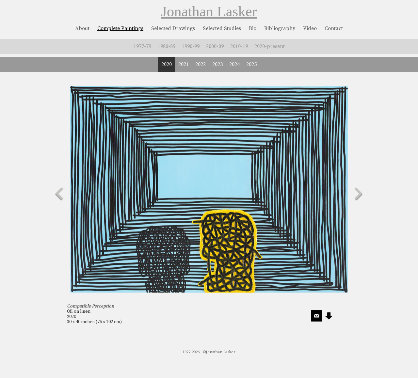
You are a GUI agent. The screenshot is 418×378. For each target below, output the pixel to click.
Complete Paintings (120, 28)
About (82, 28)
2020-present (269, 46)
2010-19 (239, 46)
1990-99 (191, 46)
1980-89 (166, 46)
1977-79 (142, 46)
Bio (252, 28)
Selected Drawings (173, 28)
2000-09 (215, 46)
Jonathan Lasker (209, 11)
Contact (334, 28)
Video (310, 28)
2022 (200, 64)
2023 (217, 64)
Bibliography (279, 28)
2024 (234, 64)
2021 (183, 64)
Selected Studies (222, 28)
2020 (166, 64)
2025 (251, 64)
